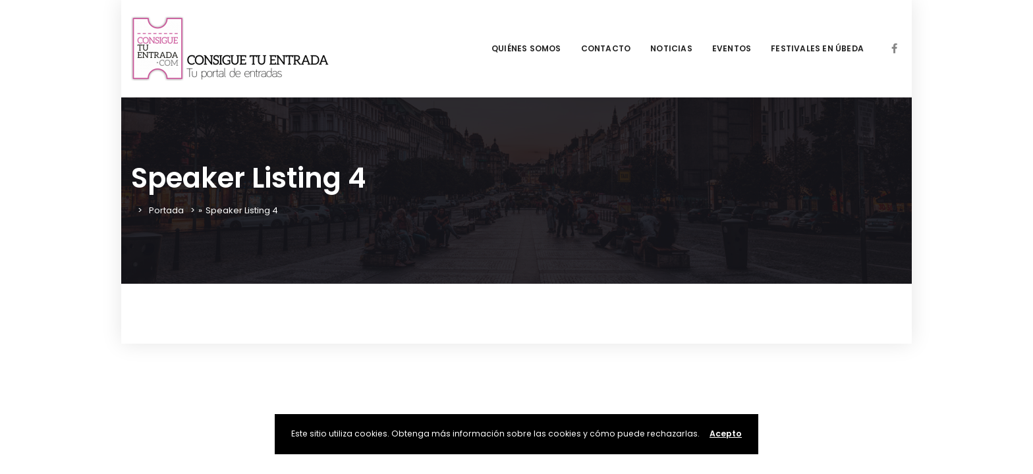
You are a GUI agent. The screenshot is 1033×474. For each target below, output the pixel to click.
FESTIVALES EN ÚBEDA (817, 48)
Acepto (726, 433)
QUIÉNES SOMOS (526, 48)
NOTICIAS (671, 48)
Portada (166, 210)
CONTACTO (606, 48)
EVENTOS (731, 48)
